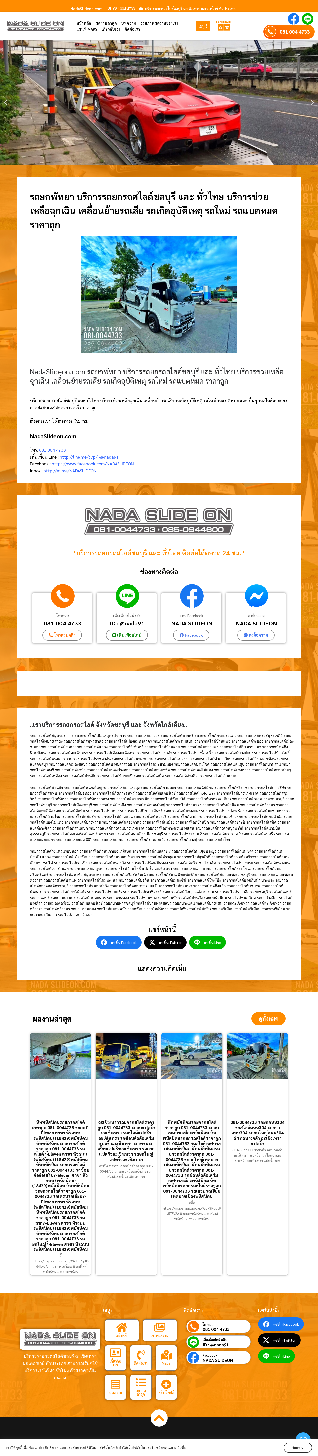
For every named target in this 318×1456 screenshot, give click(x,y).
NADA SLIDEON (191, 623)
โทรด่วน (62, 615)
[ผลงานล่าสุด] (141, 1382)
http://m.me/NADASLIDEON (70, 470)
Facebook (210, 1355)
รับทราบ (297, 1447)
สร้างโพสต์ (166, 1392)
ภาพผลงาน (159, 1335)
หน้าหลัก (83, 23)
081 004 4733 (295, 31)
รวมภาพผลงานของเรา (159, 23)
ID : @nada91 (127, 623)
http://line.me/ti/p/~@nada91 (89, 457)
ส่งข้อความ (256, 615)
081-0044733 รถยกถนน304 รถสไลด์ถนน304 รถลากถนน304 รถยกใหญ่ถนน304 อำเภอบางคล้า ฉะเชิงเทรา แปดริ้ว (257, 1132)
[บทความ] (115, 1384)
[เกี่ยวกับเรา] (115, 1353)
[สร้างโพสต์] (166, 1384)
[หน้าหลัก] (122, 1327)
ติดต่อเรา (132, 29)
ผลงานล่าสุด (106, 23)
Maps (166, 1363)
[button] (5, 102)
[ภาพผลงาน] (160, 1327)
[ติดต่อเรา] (141, 1355)
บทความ (128, 23)
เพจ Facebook (191, 615)
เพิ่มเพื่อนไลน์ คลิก (127, 615)
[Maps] (166, 1355)
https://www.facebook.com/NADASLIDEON (93, 463)
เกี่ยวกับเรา (111, 29)
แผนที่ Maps (86, 29)
